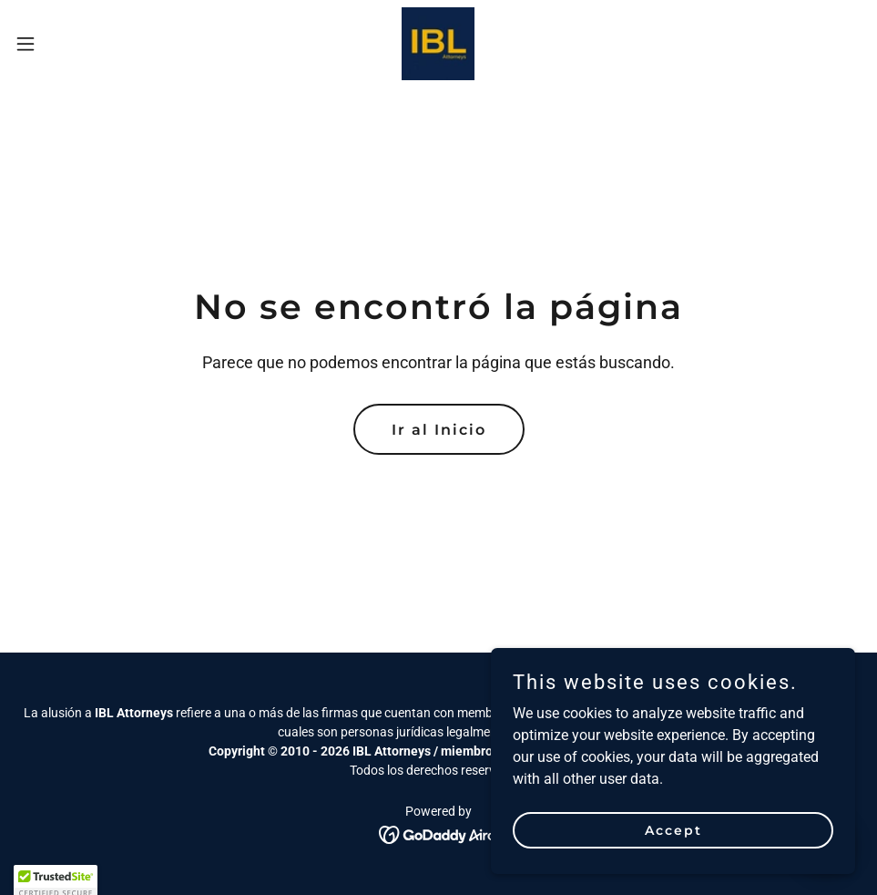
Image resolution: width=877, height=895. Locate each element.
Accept (673, 829)
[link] (438, 43)
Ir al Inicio (439, 429)
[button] (72, 44)
